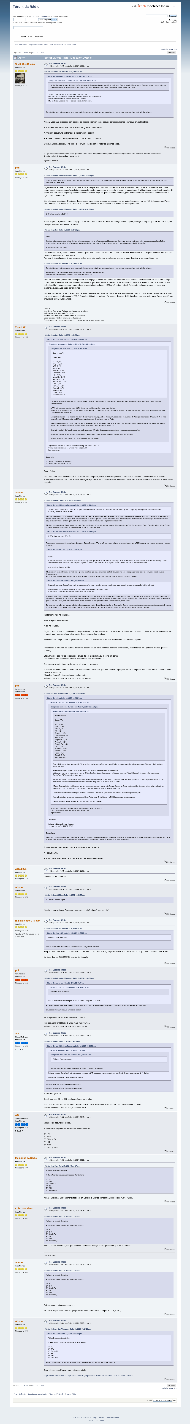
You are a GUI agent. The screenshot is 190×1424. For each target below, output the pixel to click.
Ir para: (149, 1400)
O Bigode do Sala (25, 63)
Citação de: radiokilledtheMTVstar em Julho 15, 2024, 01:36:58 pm (69, 978)
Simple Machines (98, 1418)
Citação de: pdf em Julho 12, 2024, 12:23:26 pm (62, 230)
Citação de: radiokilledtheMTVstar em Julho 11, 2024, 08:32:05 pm (69, 209)
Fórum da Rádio (26, 7)
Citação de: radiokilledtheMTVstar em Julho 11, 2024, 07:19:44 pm (69, 175)
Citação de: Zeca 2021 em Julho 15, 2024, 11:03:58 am (64, 895)
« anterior (164, 49)
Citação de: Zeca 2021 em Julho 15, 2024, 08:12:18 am (64, 693)
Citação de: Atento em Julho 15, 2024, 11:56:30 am (63, 928)
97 (25, 53)
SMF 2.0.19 (77, 1418)
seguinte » (173, 49)
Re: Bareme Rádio (57, 63)
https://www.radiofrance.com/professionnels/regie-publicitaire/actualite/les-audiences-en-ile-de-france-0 (88, 1376)
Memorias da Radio (26, 1158)
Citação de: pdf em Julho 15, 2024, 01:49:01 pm (62, 1041)
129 (42, 53)
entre (35, 16)
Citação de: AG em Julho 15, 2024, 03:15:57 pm (61, 1166)
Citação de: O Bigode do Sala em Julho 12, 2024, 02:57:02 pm (69, 76)
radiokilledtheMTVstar (27, 920)
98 (27, 53)
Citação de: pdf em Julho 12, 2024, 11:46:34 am (61, 335)
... (23, 53)
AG (17, 1033)
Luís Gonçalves (24, 1208)
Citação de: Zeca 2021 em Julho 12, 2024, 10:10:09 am (67, 340)
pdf (17, 685)
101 (36, 53)
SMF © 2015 (87, 1418)
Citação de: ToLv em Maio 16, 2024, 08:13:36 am (69, 349)
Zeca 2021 (21, 327)
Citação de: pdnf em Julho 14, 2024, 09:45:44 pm (62, 500)
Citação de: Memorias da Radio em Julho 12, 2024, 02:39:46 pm (72, 81)
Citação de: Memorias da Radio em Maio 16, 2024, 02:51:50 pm (72, 344)
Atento (19, 492)
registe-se (44, 16)
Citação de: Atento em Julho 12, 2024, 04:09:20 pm (63, 72)
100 (33, 53)
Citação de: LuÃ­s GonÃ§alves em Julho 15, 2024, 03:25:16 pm (67, 1329)
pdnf (17, 167)
